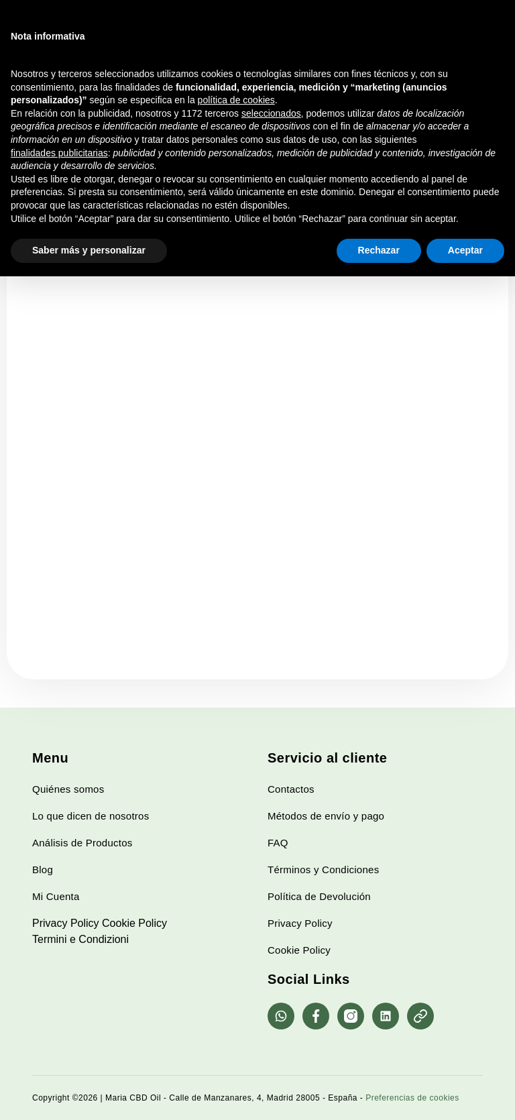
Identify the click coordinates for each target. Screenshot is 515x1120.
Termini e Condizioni (80, 939)
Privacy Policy (65, 923)
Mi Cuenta (56, 896)
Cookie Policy (134, 923)
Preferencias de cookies (412, 1098)
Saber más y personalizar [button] (89, 250)
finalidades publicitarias (59, 153)
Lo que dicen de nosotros (90, 816)
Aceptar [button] (465, 250)
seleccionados (271, 113)
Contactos (291, 789)
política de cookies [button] (236, 100)
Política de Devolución (319, 896)
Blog (42, 869)
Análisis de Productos (82, 842)
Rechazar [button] (379, 250)
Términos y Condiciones (323, 869)
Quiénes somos (68, 789)
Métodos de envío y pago (326, 816)
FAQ (278, 842)
